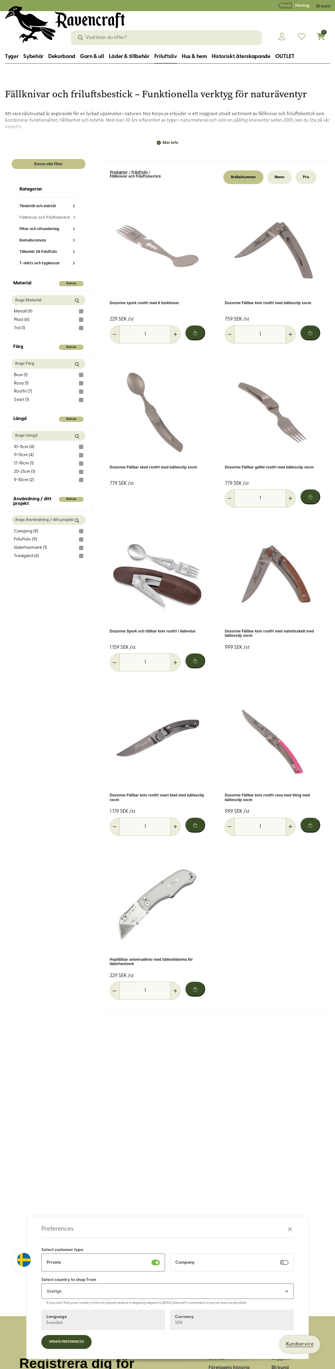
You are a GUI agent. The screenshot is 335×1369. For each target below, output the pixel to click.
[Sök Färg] (77, 364)
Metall (48, 311)
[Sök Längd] (77, 436)
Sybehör (33, 57)
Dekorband (61, 57)
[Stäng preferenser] (290, 1229)
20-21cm (48, 471)
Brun (48, 374)
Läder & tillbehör (129, 57)
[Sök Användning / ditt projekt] (77, 520)
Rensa (71, 283)
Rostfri (48, 391)
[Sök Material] (77, 300)
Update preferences (66, 1342)
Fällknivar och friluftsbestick (44, 218)
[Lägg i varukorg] (195, 332)
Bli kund (323, 6)
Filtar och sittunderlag (39, 229)
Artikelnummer (243, 177)
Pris (306, 177)
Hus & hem (194, 57)
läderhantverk (48, 547)
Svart (48, 399)
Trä (48, 327)
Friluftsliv (165, 57)
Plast (48, 319)
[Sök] (80, 37)
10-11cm (48, 446)
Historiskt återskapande (241, 57)
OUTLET (285, 57)
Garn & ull (92, 57)
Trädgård (48, 555)
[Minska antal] (115, 334)
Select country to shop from (68, 1280)
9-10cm (48, 479)
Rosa (48, 383)
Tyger (12, 57)
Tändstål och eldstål (37, 206)
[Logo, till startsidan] (65, 24)
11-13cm (48, 455)
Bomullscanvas (32, 240)
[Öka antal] (175, 334)
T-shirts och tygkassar (39, 263)
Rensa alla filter (48, 164)
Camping (48, 531)
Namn (279, 177)
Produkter (119, 172)
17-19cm (48, 463)
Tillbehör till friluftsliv (38, 252)
